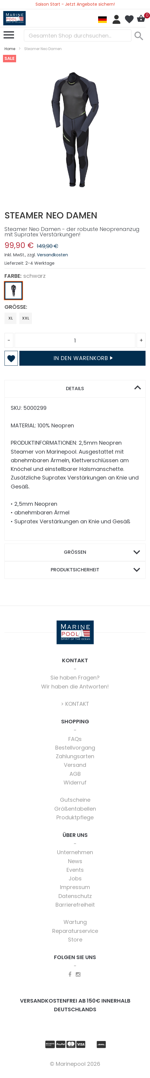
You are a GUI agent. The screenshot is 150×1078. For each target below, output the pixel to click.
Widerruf (75, 782)
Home (9, 48)
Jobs (75, 878)
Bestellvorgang (75, 747)
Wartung (75, 922)
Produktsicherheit (75, 569)
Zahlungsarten (75, 756)
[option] (13, 291)
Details (75, 388)
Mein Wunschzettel (129, 19)
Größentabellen (75, 808)
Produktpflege (75, 817)
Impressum (75, 887)
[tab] (75, 389)
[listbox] (75, 292)
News (75, 861)
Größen (75, 552)
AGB (75, 774)
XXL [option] (25, 318)
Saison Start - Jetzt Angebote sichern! (75, 4)
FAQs (75, 739)
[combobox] (78, 35)
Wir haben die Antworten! (75, 686)
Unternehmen (75, 852)
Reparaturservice (75, 931)
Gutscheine (75, 800)
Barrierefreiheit (75, 904)
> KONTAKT (75, 704)
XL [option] (10, 318)
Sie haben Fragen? (75, 677)
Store (75, 939)
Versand (75, 765)
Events (75, 870)
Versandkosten (52, 255)
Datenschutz (75, 896)
